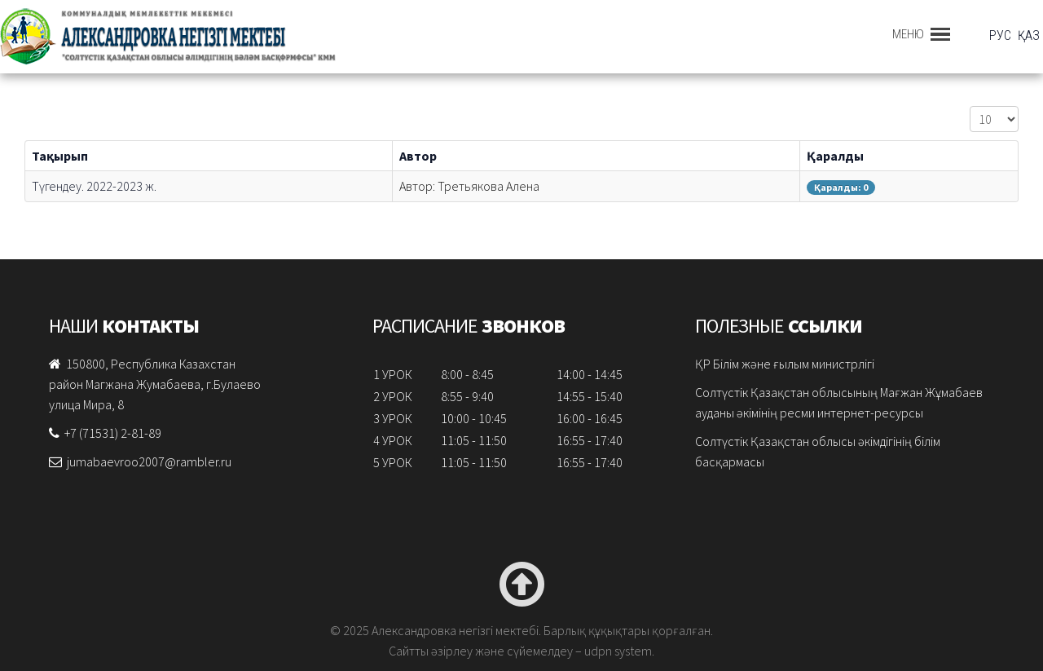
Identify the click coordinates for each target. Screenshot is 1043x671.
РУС (1001, 35)
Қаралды (835, 156)
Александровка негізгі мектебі (224, 36)
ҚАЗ (1029, 35)
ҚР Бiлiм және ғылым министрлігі (784, 363)
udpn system (618, 650)
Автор (418, 156)
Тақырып (60, 156)
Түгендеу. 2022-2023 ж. (94, 186)
